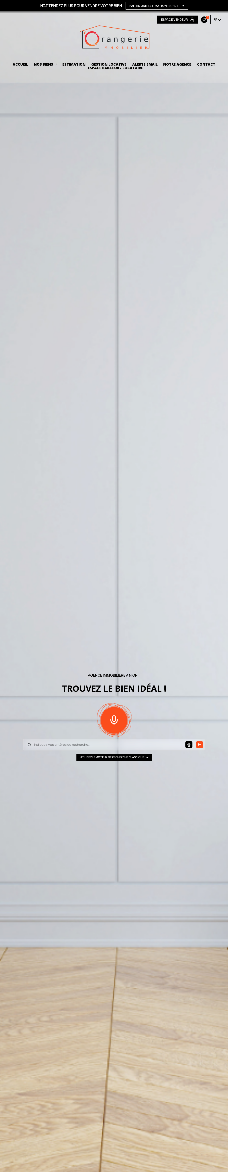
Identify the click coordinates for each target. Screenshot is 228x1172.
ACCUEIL (20, 64)
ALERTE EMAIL (145, 64)
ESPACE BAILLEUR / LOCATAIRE (115, 68)
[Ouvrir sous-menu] (56, 64)
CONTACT (206, 64)
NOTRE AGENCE (177, 64)
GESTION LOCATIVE (108, 64)
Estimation (74, 64)
